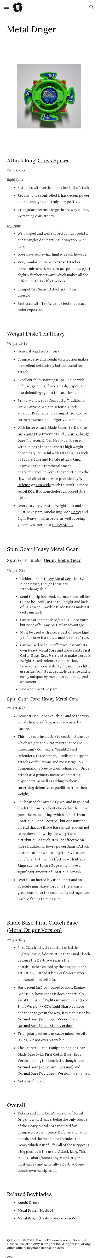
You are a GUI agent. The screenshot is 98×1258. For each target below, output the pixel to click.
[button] (6, 7)
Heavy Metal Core (58, 579)
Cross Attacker (68, 262)
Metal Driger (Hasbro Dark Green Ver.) (49, 1218)
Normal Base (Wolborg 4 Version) (45, 1019)
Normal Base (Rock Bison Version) (45, 1026)
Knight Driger (28, 1202)
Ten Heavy (52, 333)
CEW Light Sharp (57, 1006)
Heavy (76, 512)
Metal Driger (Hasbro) (35, 1210)
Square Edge (31, 459)
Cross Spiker (53, 160)
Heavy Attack (62, 525)
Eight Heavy (27, 518)
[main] (49, 29)
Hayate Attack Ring (64, 459)
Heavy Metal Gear (62, 560)
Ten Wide (48, 303)
